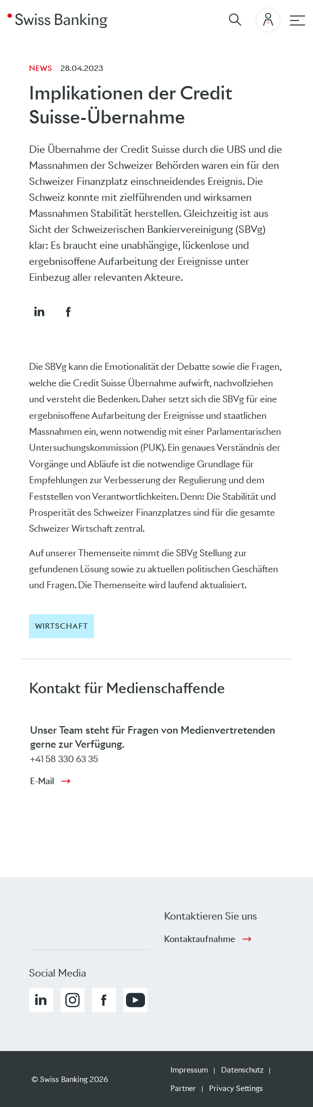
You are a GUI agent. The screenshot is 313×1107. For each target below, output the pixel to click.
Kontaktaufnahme (199, 939)
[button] (39, 311)
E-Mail (42, 781)
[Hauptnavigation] (298, 20)
